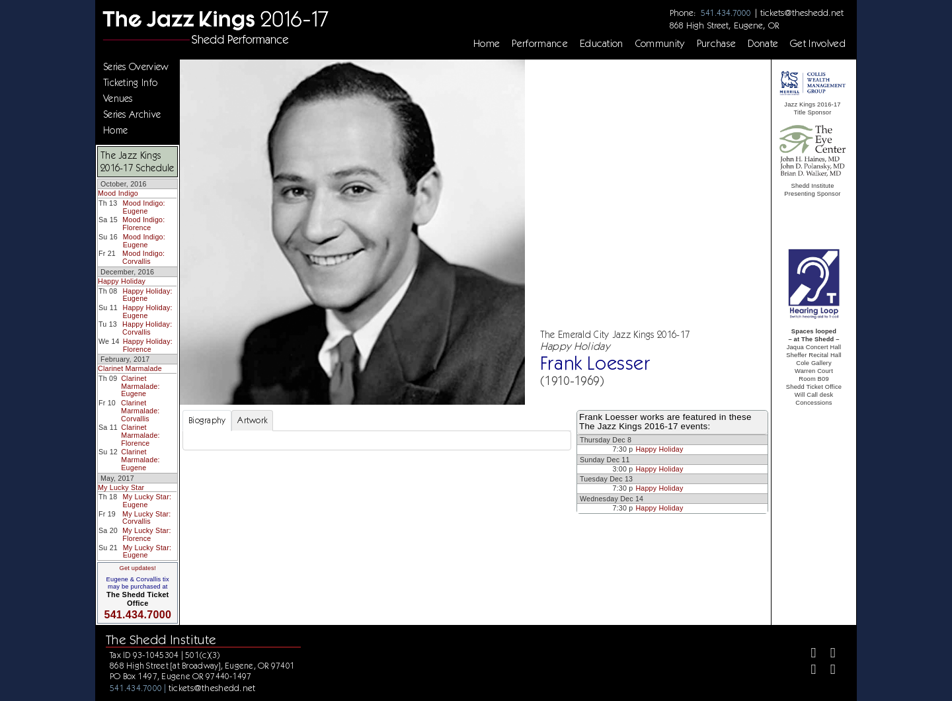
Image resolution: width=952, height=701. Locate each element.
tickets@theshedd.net (802, 12)
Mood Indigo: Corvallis (143, 257)
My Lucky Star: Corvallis (146, 518)
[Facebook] (808, 654)
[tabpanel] (377, 440)
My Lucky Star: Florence (146, 534)
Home (486, 43)
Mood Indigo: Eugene (144, 207)
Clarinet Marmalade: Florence (140, 434)
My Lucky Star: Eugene (147, 501)
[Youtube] (827, 671)
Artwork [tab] (252, 420)
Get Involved (818, 43)
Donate (763, 43)
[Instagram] (808, 671)
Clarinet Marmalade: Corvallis (140, 410)
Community (660, 43)
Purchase (716, 43)
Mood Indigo (118, 193)
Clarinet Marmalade (130, 368)
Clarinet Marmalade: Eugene (140, 385)
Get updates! (137, 568)
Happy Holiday (121, 281)
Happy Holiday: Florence (148, 345)
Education (601, 43)
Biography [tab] (206, 420)
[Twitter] (827, 654)
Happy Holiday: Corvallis (147, 328)
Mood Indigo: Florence (143, 223)
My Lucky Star (121, 487)
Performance (540, 43)
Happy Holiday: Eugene (147, 295)
